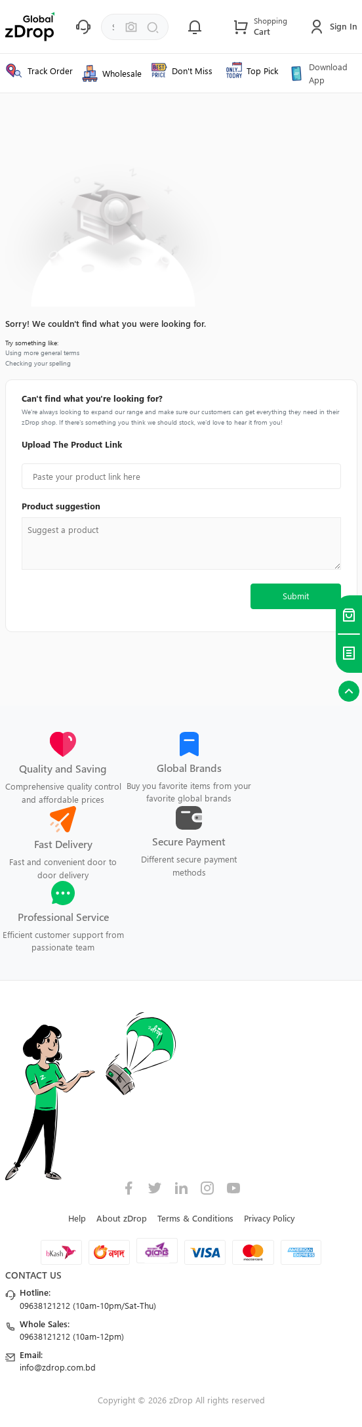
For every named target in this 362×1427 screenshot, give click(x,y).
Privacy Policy (269, 1218)
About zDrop (121, 1218)
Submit (296, 595)
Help (77, 1218)
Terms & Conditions (195, 1218)
